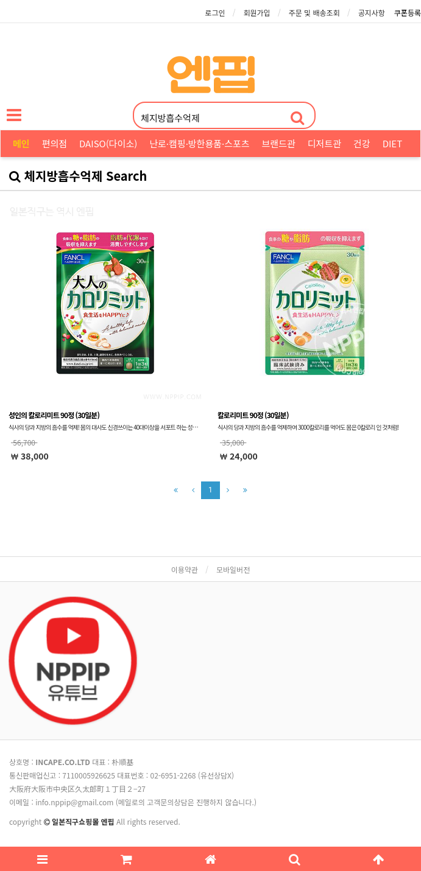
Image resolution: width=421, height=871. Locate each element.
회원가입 (256, 12)
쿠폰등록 (407, 12)
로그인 (215, 12)
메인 (21, 143)
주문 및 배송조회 (314, 12)
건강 (361, 143)
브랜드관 (278, 143)
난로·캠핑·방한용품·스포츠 (199, 143)
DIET (393, 143)
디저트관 (324, 143)
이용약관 (184, 569)
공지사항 (371, 12)
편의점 (54, 143)
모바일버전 (233, 569)
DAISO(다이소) (108, 143)
